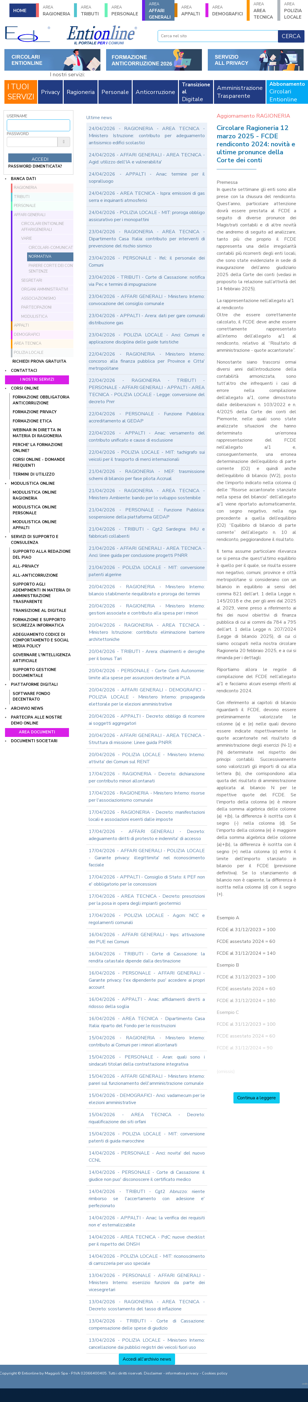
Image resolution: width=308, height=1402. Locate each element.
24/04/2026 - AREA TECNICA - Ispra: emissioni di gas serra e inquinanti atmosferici (147, 197)
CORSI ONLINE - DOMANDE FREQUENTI (39, 462)
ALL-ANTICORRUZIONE (35, 575)
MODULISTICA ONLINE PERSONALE (35, 510)
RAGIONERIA (56, 11)
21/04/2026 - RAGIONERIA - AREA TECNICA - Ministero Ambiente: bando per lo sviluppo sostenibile (147, 494)
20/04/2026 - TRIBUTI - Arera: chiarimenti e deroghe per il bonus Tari (147, 655)
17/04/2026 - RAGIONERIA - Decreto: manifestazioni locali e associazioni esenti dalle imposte (147, 816)
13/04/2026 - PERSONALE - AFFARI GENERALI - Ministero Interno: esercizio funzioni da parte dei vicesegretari (147, 1282)
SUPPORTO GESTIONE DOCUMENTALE (34, 672)
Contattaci (24, 370)
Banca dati (23, 178)
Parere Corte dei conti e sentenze (54, 268)
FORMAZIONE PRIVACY (35, 412)
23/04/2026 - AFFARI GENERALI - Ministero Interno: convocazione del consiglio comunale (147, 300)
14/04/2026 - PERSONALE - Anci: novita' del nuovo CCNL (147, 1156)
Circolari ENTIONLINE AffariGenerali (42, 226)
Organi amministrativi (44, 289)
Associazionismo (38, 298)
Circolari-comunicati (51, 247)
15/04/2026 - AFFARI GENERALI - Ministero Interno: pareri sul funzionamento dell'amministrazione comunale (147, 1080)
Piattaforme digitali (34, 684)
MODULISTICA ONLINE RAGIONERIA (35, 495)
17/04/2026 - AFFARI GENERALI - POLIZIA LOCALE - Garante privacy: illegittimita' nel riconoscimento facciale (147, 857)
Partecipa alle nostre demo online (36, 720)
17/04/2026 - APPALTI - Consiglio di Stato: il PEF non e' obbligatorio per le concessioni (147, 880)
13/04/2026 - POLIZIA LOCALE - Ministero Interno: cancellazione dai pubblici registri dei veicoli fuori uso (147, 1344)
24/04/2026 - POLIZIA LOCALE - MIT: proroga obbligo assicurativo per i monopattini (147, 216)
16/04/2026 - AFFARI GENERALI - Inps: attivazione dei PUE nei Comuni (147, 938)
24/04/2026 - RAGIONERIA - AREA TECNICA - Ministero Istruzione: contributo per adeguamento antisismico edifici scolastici (147, 135)
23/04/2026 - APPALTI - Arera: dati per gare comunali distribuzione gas (147, 319)
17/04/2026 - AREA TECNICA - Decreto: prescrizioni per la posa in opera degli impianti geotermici (147, 900)
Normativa (40, 256)
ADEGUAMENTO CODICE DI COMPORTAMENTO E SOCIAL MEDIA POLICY (41, 640)
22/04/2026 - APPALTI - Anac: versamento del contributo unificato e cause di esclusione (147, 436)
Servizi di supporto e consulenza (34, 539)
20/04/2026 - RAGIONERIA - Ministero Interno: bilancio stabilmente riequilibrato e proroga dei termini (147, 590)
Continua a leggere (256, 1098)
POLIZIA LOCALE (294, 10)
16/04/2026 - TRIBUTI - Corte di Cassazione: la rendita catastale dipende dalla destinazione (147, 957)
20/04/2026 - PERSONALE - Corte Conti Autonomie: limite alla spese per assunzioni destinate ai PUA (147, 674)
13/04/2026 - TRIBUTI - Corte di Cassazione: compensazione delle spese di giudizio (147, 1324)
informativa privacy (182, 1373)
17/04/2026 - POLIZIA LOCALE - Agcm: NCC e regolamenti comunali (147, 919)
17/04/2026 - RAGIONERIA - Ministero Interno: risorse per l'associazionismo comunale (147, 796)
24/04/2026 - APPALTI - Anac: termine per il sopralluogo (147, 177)
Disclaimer (153, 1373)
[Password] (32, 142)
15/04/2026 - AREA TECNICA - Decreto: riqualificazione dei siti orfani (147, 1118)
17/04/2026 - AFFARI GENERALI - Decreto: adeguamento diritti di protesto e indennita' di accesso (147, 835)
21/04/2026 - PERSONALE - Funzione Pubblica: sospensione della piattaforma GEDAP (147, 513)
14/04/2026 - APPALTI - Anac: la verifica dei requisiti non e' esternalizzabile (147, 1221)
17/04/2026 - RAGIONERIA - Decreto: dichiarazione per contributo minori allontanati (147, 777)
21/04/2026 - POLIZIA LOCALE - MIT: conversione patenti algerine (147, 571)
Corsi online (25, 388)
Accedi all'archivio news (147, 1359)
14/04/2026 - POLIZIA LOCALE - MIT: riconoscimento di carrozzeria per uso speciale (147, 1260)
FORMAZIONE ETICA (32, 421)
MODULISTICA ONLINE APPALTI (35, 525)
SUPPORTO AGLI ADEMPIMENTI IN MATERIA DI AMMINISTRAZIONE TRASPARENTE (41, 593)
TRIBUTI (91, 11)
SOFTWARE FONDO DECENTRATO (31, 696)
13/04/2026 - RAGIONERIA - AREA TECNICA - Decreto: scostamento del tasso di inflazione (147, 1305)
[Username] (38, 125)
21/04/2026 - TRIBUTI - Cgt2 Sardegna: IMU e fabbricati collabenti (147, 532)
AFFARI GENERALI (160, 10)
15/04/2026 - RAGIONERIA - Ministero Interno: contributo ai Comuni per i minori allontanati (147, 1041)
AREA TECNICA (263, 10)
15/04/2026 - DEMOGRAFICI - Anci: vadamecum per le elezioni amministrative (147, 1099)
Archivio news (27, 708)
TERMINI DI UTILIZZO (34, 474)
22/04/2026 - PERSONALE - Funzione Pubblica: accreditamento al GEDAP (147, 417)
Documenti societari (34, 741)
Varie (26, 238)
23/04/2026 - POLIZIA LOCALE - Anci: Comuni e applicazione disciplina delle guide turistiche (147, 338)
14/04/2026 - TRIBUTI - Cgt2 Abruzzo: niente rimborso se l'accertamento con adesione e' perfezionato (147, 1198)
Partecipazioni (36, 307)
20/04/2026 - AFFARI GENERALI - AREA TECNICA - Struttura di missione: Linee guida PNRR (147, 739)
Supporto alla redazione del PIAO (42, 554)
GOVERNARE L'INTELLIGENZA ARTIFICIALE (42, 658)
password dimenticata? (35, 166)
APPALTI (191, 11)
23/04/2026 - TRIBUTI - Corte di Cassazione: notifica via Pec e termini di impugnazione (147, 281)
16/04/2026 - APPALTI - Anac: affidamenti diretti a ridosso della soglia (147, 1003)
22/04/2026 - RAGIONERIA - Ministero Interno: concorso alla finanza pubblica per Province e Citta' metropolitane (147, 361)
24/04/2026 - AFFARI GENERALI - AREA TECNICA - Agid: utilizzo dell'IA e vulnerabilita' (147, 158)
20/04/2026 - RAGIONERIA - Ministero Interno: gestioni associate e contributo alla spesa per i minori (147, 609)
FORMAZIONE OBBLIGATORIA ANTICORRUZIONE (41, 400)
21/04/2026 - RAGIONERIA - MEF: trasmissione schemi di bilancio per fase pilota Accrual (147, 475)
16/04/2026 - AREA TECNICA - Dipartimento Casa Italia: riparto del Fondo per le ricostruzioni (147, 1022)
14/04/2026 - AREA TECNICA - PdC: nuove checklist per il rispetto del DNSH (147, 1240)
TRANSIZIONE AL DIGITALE (39, 610)
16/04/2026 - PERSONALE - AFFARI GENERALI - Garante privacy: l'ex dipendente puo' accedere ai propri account (147, 980)
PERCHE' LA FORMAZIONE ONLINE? (38, 447)
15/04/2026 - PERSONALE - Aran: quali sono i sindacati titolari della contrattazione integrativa (147, 1060)
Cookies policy (215, 1373)
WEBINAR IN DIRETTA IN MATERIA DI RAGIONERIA (37, 433)
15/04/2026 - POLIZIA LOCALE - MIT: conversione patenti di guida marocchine (147, 1137)
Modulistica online (33, 483)
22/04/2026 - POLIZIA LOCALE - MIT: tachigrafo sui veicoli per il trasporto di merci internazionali (147, 456)
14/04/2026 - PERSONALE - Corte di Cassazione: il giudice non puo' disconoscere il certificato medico (147, 1176)
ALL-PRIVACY (26, 566)
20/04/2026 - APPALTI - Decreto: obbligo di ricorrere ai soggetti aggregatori (147, 720)
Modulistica (34, 316)
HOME (20, 11)
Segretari (31, 280)
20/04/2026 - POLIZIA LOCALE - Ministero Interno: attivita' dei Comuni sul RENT (147, 758)
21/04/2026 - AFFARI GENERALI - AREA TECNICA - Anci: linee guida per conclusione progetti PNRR (147, 552)
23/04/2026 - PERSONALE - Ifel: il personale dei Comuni (147, 261)
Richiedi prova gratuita (39, 361)
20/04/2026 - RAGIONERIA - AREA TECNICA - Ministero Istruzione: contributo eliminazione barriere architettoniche (147, 632)
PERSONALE (124, 11)
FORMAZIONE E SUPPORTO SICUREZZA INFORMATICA (39, 622)
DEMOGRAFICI (227, 11)
